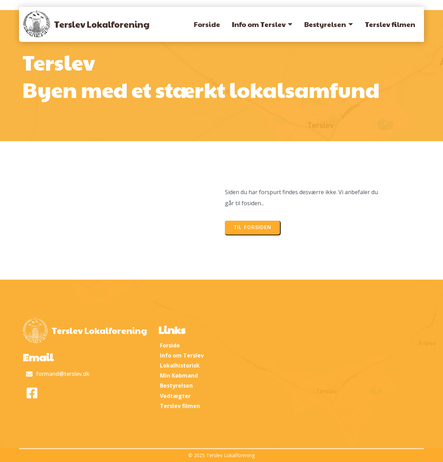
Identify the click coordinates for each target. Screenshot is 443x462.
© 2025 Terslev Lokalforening (221, 455)
